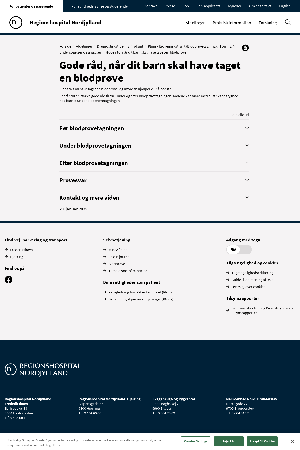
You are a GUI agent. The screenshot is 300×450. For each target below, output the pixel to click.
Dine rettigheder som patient (131, 282)
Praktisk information (232, 22)
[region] (150, 441)
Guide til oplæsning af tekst (253, 279)
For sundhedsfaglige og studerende (100, 6)
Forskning (268, 22)
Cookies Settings (195, 441)
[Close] (292, 441)
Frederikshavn (21, 249)
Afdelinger (195, 22)
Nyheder (234, 6)
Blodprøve (117, 263)
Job (186, 6)
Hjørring (16, 256)
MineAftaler (118, 249)
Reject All (229, 441)
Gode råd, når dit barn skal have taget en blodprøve (147, 52)
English (285, 6)
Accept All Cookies (262, 441)
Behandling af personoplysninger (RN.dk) (141, 299)
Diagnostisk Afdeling (114, 46)
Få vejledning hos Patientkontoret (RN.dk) (141, 292)
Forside (66, 46)
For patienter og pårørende (31, 6)
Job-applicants (208, 6)
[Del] (245, 47)
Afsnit (139, 46)
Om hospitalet (260, 6)
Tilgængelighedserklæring (252, 272)
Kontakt (150, 6)
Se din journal (120, 256)
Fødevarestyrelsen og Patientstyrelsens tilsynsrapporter (262, 310)
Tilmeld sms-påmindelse (128, 270)
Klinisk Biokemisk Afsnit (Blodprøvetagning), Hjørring (191, 46)
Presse (170, 6)
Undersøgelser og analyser (81, 52)
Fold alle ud (240, 114)
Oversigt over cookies (248, 286)
